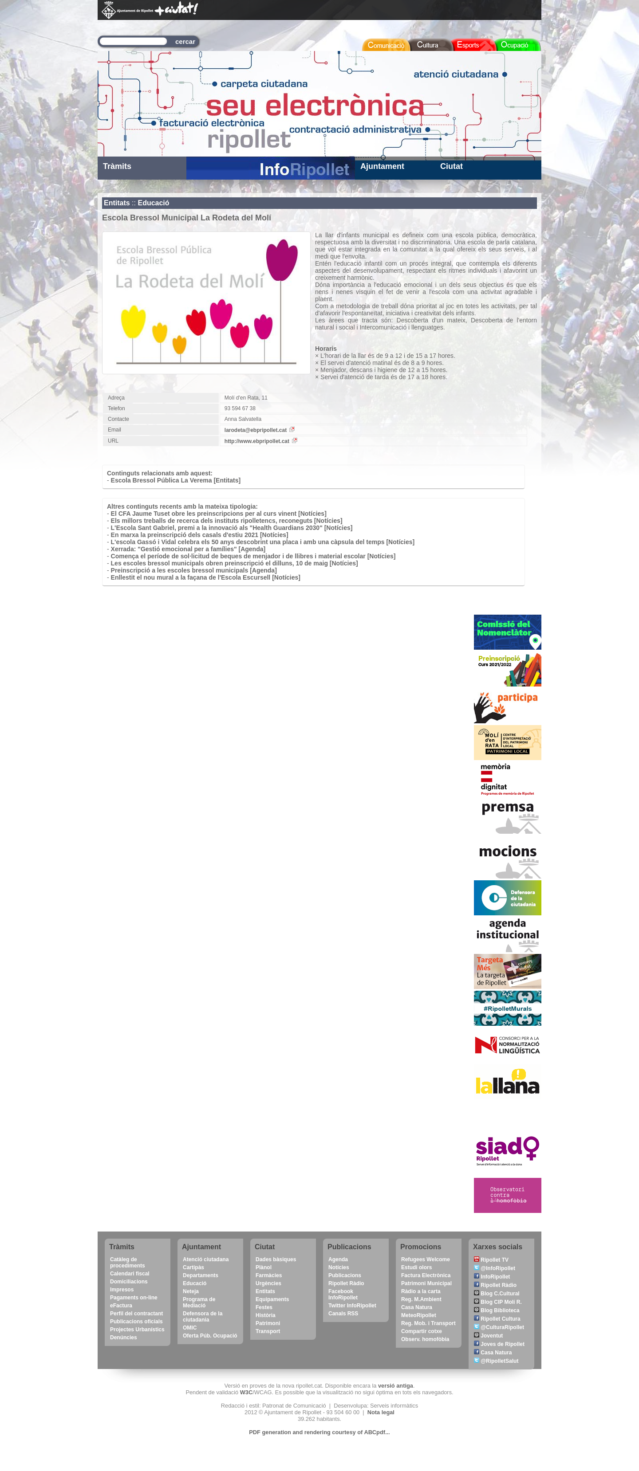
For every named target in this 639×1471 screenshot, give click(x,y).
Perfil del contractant (136, 1313)
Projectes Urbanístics (137, 1329)
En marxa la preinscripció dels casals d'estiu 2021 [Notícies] (199, 534)
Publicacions (344, 1275)
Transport (268, 1331)
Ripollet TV (491, 1260)
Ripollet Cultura (497, 1319)
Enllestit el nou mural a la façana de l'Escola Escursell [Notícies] (205, 577)
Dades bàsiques (276, 1259)
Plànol (264, 1267)
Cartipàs (193, 1267)
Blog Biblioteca (497, 1310)
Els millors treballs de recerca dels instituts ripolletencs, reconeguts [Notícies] (227, 520)
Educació (153, 203)
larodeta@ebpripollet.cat (260, 430)
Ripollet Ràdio (346, 1283)
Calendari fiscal (130, 1274)
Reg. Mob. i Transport (428, 1323)
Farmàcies (269, 1275)
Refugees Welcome (425, 1259)
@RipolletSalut (496, 1361)
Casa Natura (416, 1307)
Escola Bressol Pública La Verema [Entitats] (176, 480)
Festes (264, 1307)
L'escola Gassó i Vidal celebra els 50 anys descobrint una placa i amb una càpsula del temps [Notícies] (263, 541)
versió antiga (395, 1385)
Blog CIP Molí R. (498, 1302)
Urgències (268, 1283)
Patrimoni (268, 1323)
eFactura (121, 1305)
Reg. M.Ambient (421, 1299)
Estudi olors (416, 1267)
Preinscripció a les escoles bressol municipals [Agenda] (194, 570)
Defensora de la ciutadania (202, 1316)
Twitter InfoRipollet (352, 1305)
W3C (246, 1392)
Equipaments (272, 1299)
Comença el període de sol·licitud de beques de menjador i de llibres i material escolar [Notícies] (253, 556)
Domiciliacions (129, 1282)
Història (266, 1315)
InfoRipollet (492, 1277)
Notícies (338, 1267)
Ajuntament (382, 166)
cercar (185, 41)
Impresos (122, 1290)
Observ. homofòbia (425, 1339)
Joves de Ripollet (499, 1344)
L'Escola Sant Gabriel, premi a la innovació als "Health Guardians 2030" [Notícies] (232, 527)
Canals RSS (343, 1313)
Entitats (117, 203)
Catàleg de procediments (127, 1262)
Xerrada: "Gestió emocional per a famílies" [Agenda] (188, 549)
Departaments (200, 1275)
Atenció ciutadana (206, 1259)
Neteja (191, 1291)
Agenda (338, 1259)
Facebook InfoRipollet (343, 1294)
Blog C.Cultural (497, 1294)
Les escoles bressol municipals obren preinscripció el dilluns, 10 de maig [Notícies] (234, 563)
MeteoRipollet (418, 1315)
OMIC (190, 1328)
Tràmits (117, 166)
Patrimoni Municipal (426, 1283)
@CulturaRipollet (499, 1327)
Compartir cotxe (421, 1331)
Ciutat (451, 166)
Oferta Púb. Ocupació (210, 1336)
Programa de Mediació (199, 1302)
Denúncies (123, 1337)
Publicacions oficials (136, 1321)
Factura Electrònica (425, 1275)
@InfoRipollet (494, 1268)
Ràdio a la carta (421, 1291)
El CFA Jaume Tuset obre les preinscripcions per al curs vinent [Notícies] (219, 513)
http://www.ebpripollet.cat (261, 441)
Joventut (488, 1336)
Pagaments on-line (134, 1297)
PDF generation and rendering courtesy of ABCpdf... (319, 1432)
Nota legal (380, 1412)
